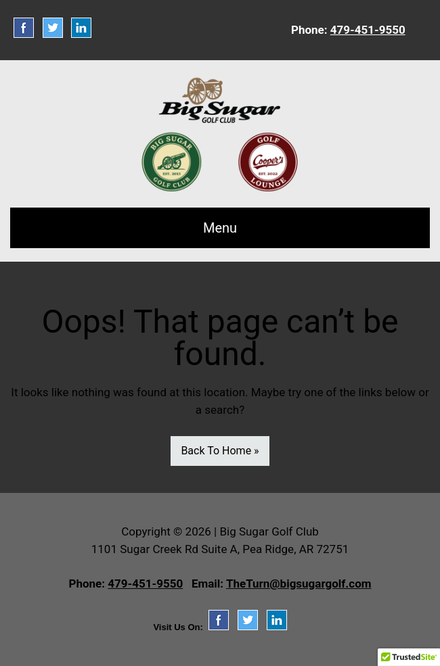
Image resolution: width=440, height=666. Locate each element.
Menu (220, 228)
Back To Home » (220, 450)
